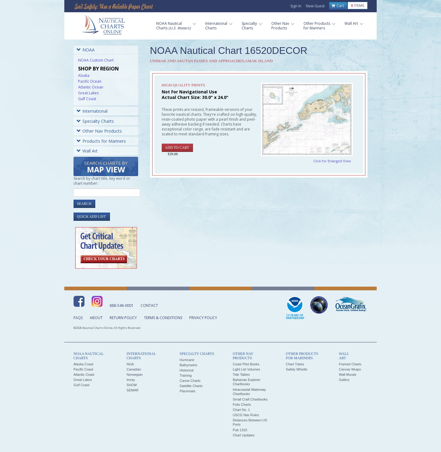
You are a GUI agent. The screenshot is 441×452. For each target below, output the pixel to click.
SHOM (131, 385)
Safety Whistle (296, 369)
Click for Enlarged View (332, 161)
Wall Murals (347, 374)
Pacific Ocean (89, 81)
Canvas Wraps (350, 369)
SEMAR (132, 390)
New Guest (315, 6)
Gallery (344, 380)
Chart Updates (243, 435)
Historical (187, 370)
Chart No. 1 (241, 410)
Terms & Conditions (163, 317)
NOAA (86, 50)
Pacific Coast (83, 369)
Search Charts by (106, 167)
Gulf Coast (87, 98)
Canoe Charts (190, 380)
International (92, 111)
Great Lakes (88, 93)
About (96, 317)
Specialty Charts (95, 121)
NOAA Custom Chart (96, 60)
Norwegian (134, 374)
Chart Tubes (295, 364)
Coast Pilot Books (246, 364)
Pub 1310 (240, 430)
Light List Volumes (246, 369)
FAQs (78, 317)
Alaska (83, 75)
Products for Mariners (101, 141)
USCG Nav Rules (246, 415)
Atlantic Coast (84, 374)
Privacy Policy (203, 317)
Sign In (295, 6)
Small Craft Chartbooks (250, 399)
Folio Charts (242, 404)
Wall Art (87, 151)
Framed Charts (350, 364)
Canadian (133, 369)
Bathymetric (189, 365)
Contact (149, 305)
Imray (130, 380)
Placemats (187, 391)
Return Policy (123, 317)
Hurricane (187, 360)
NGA (130, 364)
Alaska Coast (83, 364)
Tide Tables (241, 374)
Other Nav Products (99, 131)
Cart (338, 6)
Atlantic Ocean (90, 87)
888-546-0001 (122, 305)
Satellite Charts (191, 386)
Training (186, 375)
